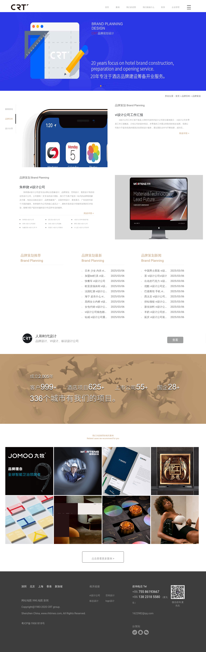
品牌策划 (196, 96)
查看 (175, 340)
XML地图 (37, 600)
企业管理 (175, 7)
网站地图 (26, 600)
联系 (163, 7)
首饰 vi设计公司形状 (28, 223)
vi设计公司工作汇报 (129, 115)
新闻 (46, 600)
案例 (118, 7)
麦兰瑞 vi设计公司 (54, 219)
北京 (32, 586)
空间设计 (110, 595)
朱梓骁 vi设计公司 (32, 187)
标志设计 (93, 601)
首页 (107, 7)
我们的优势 (131, 7)
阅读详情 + (184, 133)
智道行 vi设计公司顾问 (55, 227)
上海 (40, 586)
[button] (103, 557)
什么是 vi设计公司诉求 (81, 227)
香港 (49, 586)
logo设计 (110, 601)
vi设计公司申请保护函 (81, 219)
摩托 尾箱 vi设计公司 (81, 223)
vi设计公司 (94, 595)
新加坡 (59, 586)
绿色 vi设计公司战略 (54, 223)
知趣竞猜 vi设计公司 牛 (29, 227)
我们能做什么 (148, 7)
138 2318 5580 (150, 597)
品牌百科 (186, 96)
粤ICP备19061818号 (33, 623)
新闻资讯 (9, 109)
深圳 (24, 586)
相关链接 (94, 586)
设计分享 (9, 128)
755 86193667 (149, 592)
